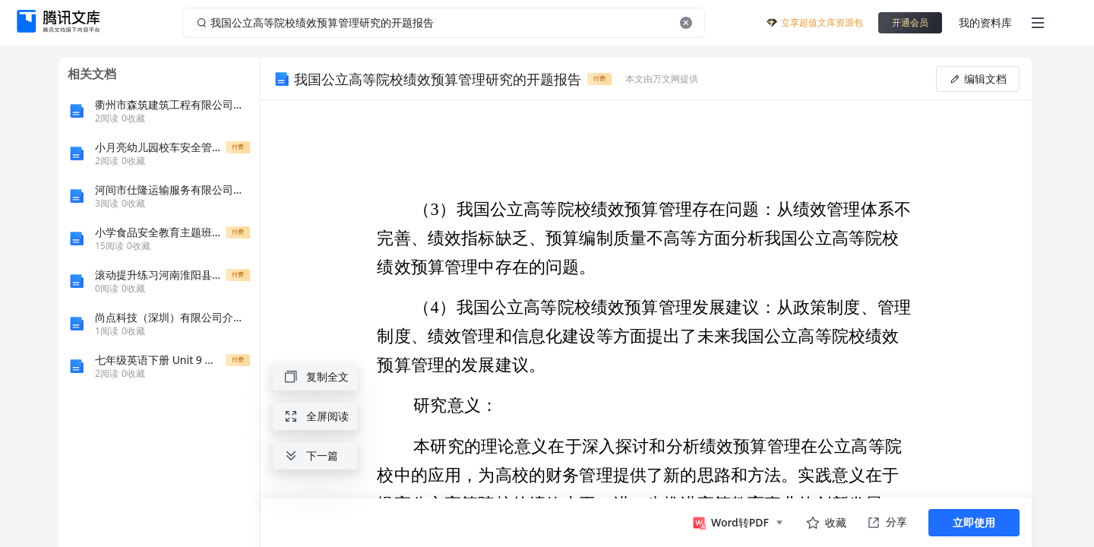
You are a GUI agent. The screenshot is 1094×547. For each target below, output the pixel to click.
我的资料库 (985, 22)
